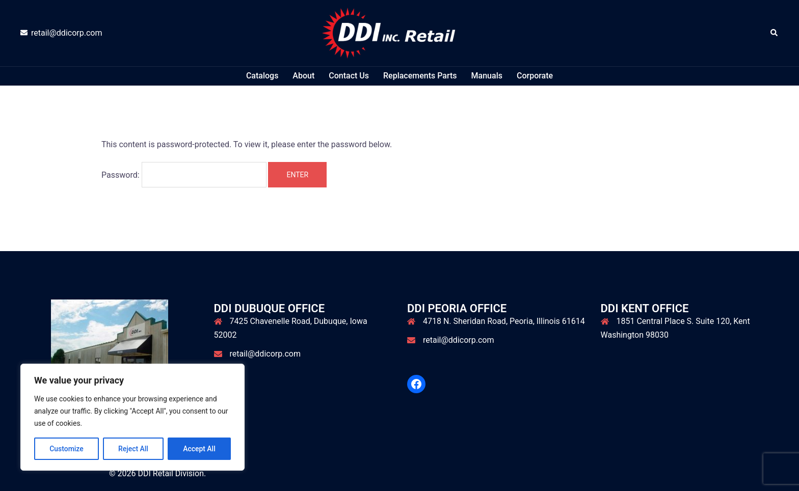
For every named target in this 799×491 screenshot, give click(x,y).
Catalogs (262, 75)
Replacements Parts (420, 75)
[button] (774, 33)
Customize (66, 449)
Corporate (535, 75)
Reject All (133, 449)
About (303, 75)
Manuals (486, 75)
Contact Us (349, 75)
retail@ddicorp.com (265, 354)
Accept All (199, 449)
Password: (184, 174)
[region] (132, 417)
